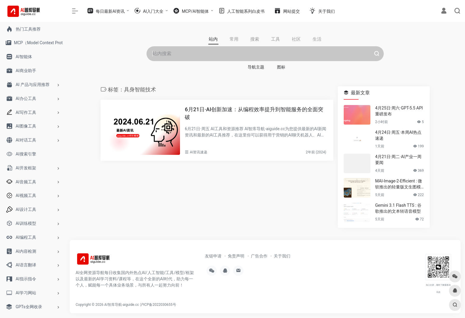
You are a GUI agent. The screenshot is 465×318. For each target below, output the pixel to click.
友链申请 (213, 256)
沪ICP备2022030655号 (158, 305)
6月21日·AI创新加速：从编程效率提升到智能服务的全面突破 (254, 113)
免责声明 (236, 256)
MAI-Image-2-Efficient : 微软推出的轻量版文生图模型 (398, 184)
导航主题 (256, 67)
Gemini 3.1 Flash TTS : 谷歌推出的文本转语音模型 (398, 208)
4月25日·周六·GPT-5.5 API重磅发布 (399, 111)
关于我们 (282, 256)
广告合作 (259, 256)
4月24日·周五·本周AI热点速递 (398, 135)
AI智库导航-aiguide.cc (121, 305)
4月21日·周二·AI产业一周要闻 (398, 159)
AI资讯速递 (198, 152)
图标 (281, 67)
